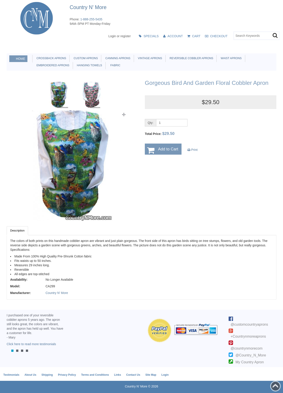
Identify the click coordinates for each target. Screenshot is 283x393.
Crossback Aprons (50, 58)
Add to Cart (168, 149)
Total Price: (159, 133)
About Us (30, 374)
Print (192, 150)
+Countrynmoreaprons (248, 336)
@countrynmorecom (246, 348)
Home (20, 58)
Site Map (150, 374)
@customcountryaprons (249, 324)
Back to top (275, 386)
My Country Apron (249, 362)
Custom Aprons (85, 58)
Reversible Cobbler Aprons (190, 58)
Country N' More (57, 293)
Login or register (119, 36)
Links (117, 374)
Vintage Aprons (149, 58)
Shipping (47, 374)
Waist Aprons (230, 58)
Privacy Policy (67, 374)
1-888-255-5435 (91, 19)
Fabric (114, 65)
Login (165, 374)
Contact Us (133, 374)
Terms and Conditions (95, 374)
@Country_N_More (250, 355)
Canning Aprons (117, 58)
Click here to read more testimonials (31, 344)
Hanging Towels (88, 65)
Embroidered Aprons (52, 65)
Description (17, 230)
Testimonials (11, 374)
